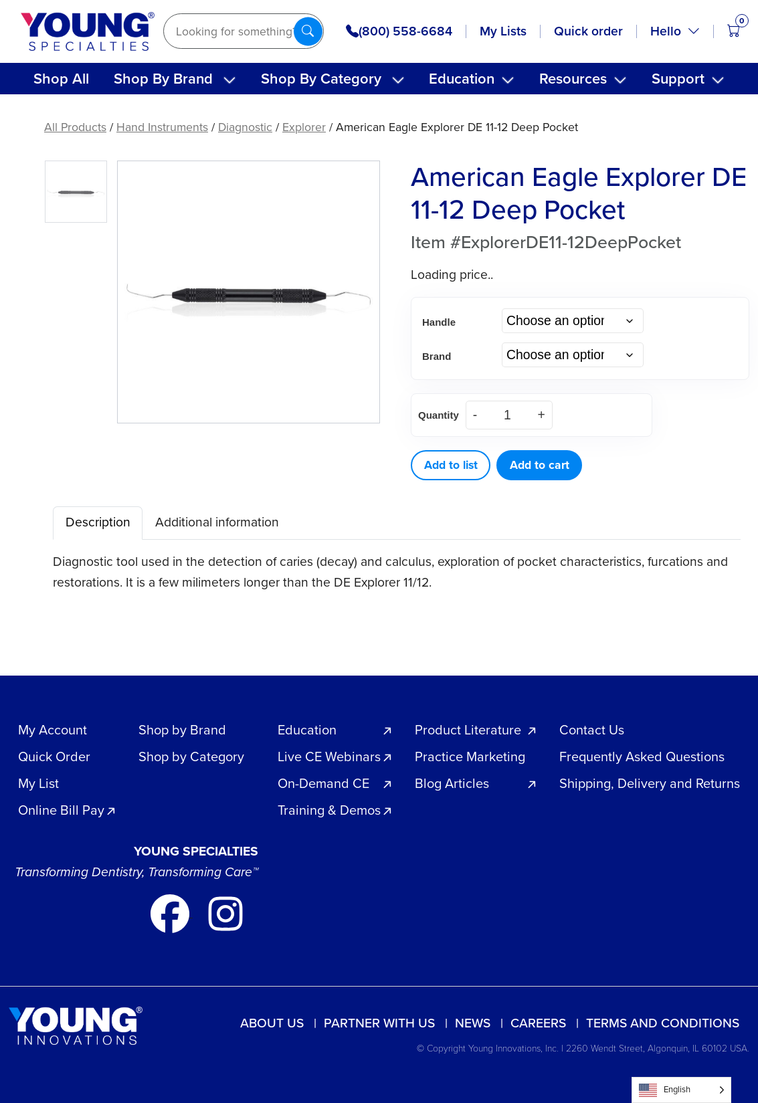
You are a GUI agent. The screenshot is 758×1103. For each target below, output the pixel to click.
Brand (436, 356)
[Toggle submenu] (229, 80)
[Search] (243, 31)
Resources (573, 79)
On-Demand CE (323, 783)
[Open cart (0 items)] (733, 31)
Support (678, 79)
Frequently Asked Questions (642, 756)
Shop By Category (321, 79)
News (472, 1023)
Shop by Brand (182, 730)
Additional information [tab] (217, 522)
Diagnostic (245, 127)
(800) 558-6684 (399, 31)
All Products (75, 127)
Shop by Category (191, 756)
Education (461, 79)
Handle (439, 322)
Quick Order (54, 756)
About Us (272, 1023)
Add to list (451, 465)
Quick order (588, 31)
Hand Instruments (162, 127)
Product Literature (468, 730)
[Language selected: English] (681, 1090)
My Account (52, 730)
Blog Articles (452, 783)
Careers (538, 1023)
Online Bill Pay (61, 810)
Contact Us (591, 730)
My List (38, 783)
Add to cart (539, 465)
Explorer (304, 127)
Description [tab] (98, 522)
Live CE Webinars (329, 756)
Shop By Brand (163, 79)
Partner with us (379, 1023)
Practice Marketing (470, 756)
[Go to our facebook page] (172, 912)
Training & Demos (329, 810)
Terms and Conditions (662, 1023)
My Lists (503, 31)
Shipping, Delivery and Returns (649, 783)
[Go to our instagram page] (225, 912)
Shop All (61, 79)
